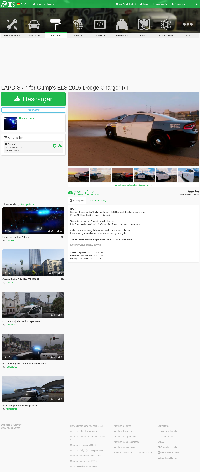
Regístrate (178, 4)
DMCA (161, 442)
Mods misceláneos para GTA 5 (84, 466)
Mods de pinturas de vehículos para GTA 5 (89, 438)
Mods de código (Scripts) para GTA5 (87, 450)
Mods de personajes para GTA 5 (85, 455)
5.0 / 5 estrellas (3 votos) (189, 194)
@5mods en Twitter (168, 447)
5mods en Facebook (169, 452)
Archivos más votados (124, 447)
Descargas (78, 194)
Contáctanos (164, 426)
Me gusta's (95, 194)
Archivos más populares (125, 436)
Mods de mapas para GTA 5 (83, 461)
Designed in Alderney (11, 425)
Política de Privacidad (168, 431)
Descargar (33, 99)
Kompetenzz (27, 118)
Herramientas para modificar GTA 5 (86, 426)
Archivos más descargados (126, 442)
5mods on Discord (168, 458)
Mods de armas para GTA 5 (83, 445)
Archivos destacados (124, 431)
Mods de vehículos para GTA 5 (84, 431)
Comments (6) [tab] (97, 200)
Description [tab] (77, 200)
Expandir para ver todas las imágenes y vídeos (133, 185)
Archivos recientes (122, 426)
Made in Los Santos (10, 428)
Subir (144, 4)
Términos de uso (165, 436)
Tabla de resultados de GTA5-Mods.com (133, 452)
